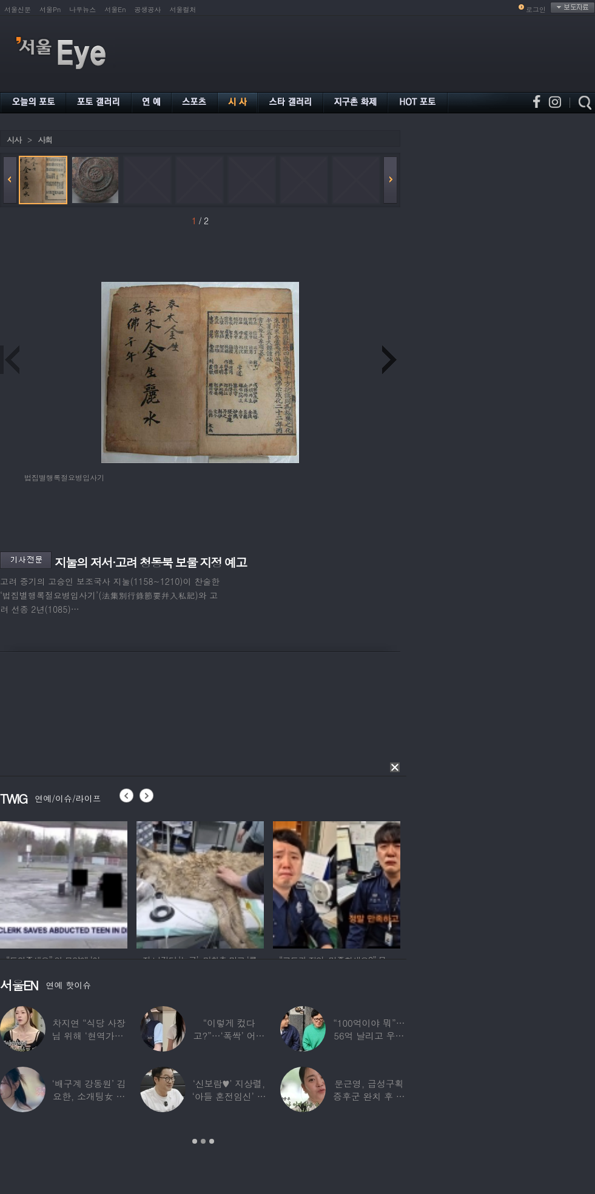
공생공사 (148, 9)
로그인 (536, 9)
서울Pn (50, 9)
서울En (115, 9)
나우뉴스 (82, 9)
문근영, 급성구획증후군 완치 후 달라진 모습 (369, 1096)
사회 (45, 139)
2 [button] (203, 1141)
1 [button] (194, 1141)
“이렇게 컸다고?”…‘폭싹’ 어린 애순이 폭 (229, 1035)
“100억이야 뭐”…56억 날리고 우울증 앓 (369, 1035)
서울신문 (17, 9)
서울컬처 (183, 9)
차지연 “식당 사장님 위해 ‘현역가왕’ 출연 (89, 1035)
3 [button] (211, 1141)
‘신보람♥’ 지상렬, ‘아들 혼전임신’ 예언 (229, 1096)
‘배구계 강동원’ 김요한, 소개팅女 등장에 (89, 1096)
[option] (63, 883)
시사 (14, 139)
